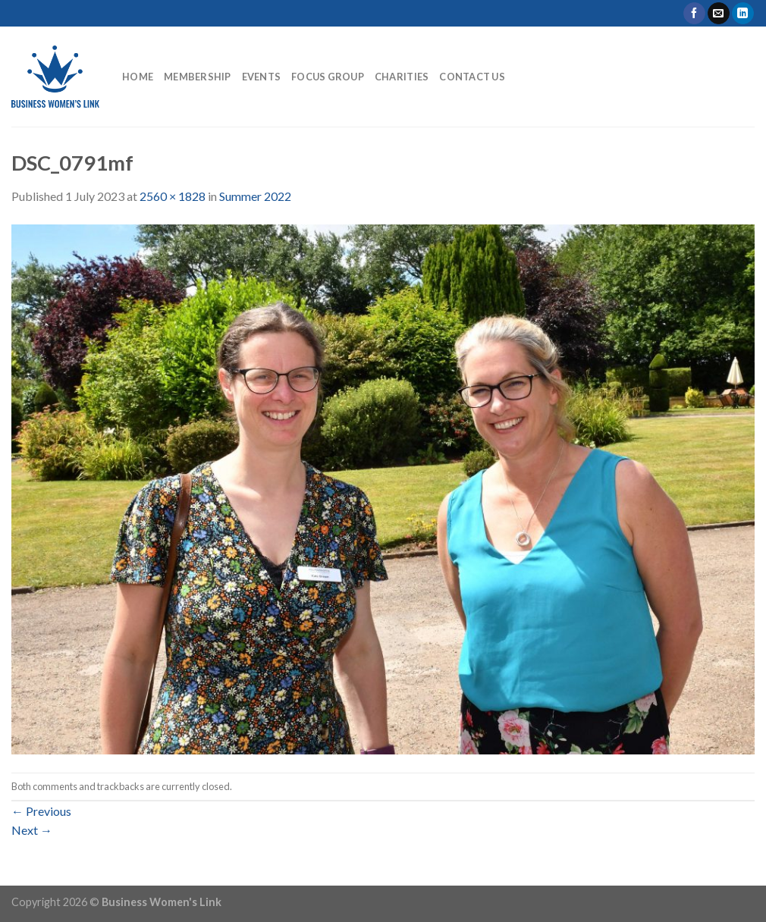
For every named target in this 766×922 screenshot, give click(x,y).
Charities (402, 77)
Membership (197, 77)
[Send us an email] (719, 13)
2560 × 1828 (173, 196)
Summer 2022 (255, 196)
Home (137, 77)
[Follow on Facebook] (694, 13)
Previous (41, 811)
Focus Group (327, 77)
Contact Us (472, 77)
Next (31, 830)
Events (261, 77)
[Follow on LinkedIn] (743, 13)
